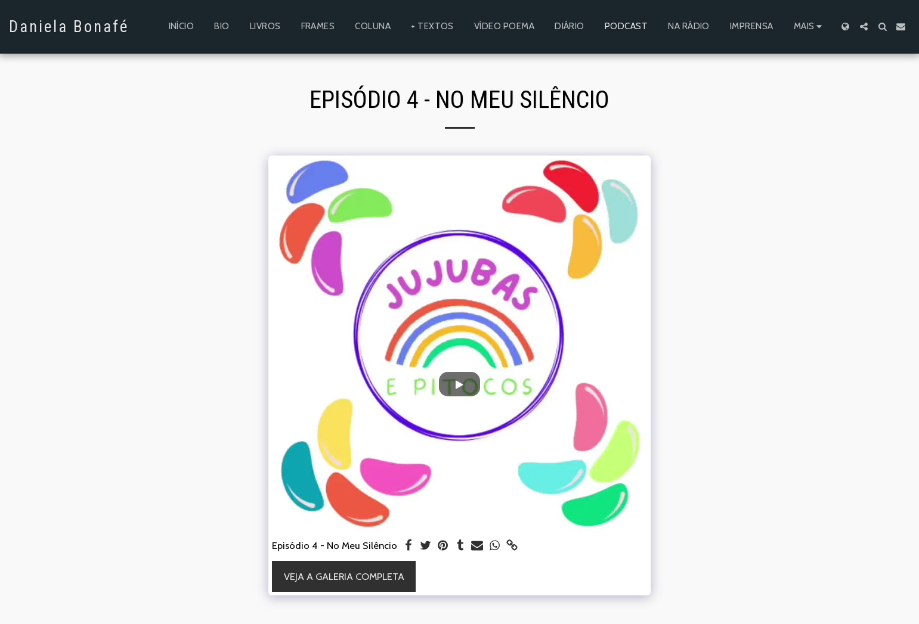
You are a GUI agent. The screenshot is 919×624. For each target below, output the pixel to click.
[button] (863, 26)
